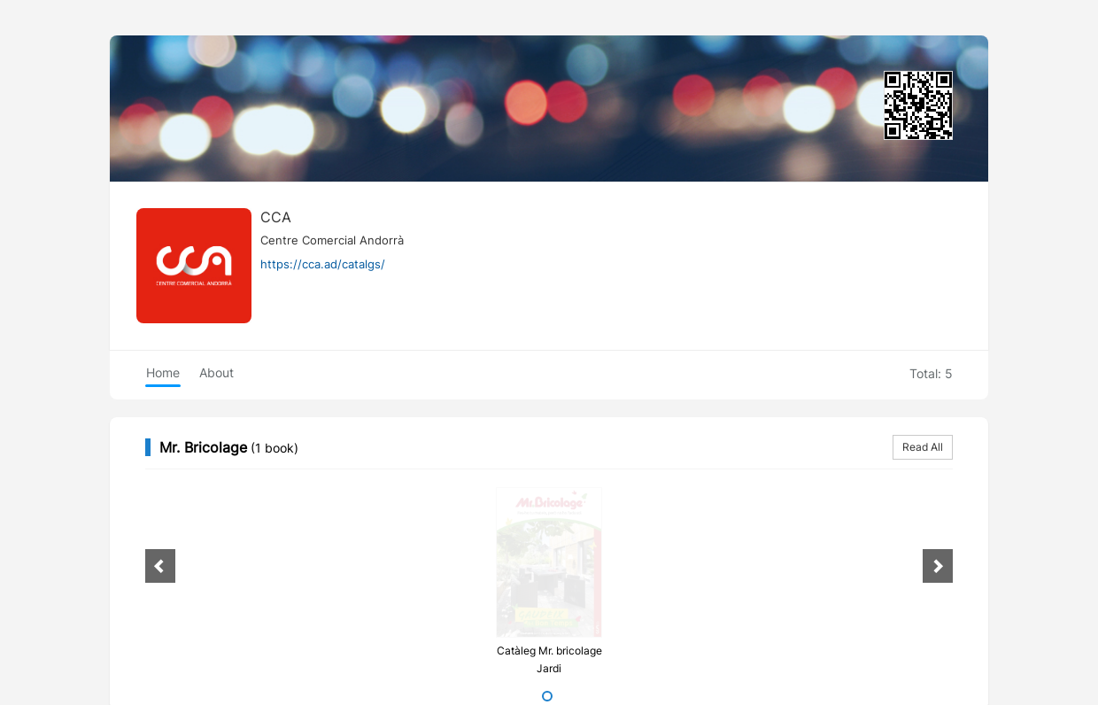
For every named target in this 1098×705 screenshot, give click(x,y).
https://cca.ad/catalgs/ (322, 264)
